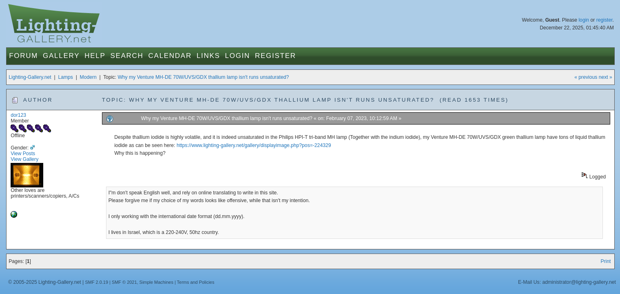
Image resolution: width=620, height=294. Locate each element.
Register (275, 56)
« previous (585, 77)
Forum (23, 56)
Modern (88, 77)
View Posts (23, 153)
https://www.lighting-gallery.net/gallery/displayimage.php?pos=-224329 (254, 145)
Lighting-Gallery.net (30, 77)
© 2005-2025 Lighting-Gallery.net (44, 282)
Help (94, 56)
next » (605, 77)
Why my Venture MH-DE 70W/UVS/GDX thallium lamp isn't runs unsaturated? (203, 77)
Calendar (170, 56)
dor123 (18, 115)
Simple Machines (156, 282)
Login (237, 56)
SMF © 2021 (124, 282)
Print (605, 261)
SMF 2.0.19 (96, 282)
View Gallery (24, 159)
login (583, 20)
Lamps (65, 77)
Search (126, 56)
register (604, 20)
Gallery (61, 56)
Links (208, 56)
